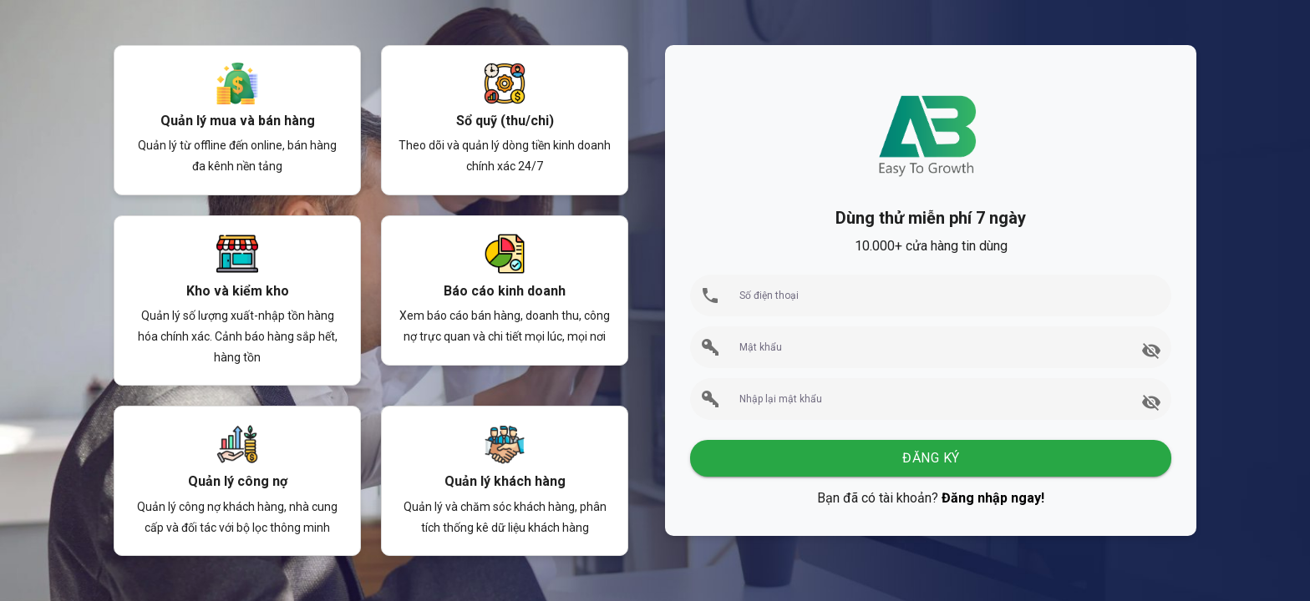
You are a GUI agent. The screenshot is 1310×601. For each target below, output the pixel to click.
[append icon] (1151, 351)
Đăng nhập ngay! (993, 498)
